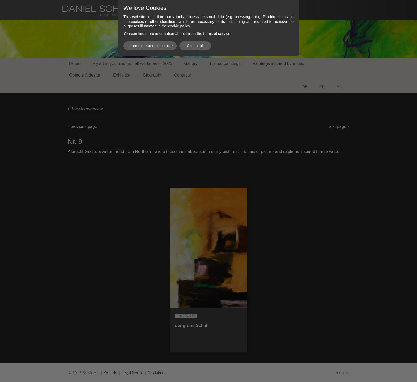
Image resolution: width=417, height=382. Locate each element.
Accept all (195, 46)
